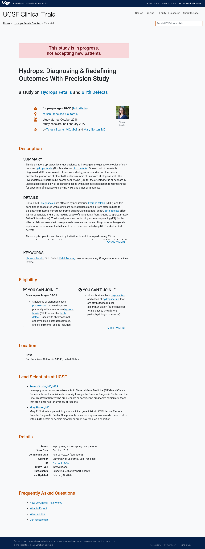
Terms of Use (185, 545)
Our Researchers (39, 519)
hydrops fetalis (44, 168)
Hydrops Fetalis (56, 92)
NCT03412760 (61, 462)
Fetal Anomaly (67, 258)
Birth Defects (95, 92)
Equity (169, 13)
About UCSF (152, 3)
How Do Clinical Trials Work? (46, 502)
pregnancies (48, 203)
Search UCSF (169, 3)
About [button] (191, 13)
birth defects (80, 168)
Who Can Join (37, 514)
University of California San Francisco (30, 3)
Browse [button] (150, 13)
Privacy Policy (170, 545)
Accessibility (155, 545)
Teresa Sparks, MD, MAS (62, 129)
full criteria (80, 108)
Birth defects (111, 210)
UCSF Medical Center (190, 3)
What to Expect (38, 508)
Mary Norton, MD (95, 129)
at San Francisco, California (60, 114)
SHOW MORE (116, 241)
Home (6, 23)
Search (139, 13)
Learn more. (110, 541)
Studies (27, 23)
